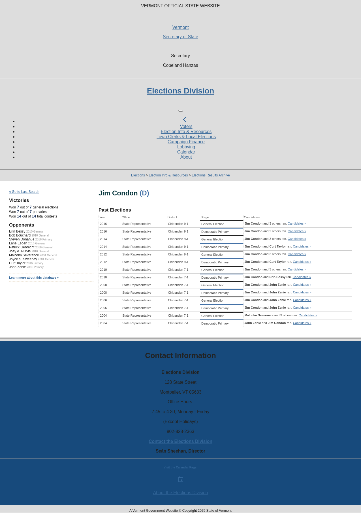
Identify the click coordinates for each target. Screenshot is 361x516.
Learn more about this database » (34, 277)
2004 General (48, 255)
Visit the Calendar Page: (180, 467)
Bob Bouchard (20, 235)
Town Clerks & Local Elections (186, 136)
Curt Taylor (17, 263)
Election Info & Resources (186, 131)
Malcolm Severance (24, 255)
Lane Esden (18, 243)
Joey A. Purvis (20, 251)
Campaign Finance (186, 141)
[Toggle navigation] (180, 111)
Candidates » (297, 223)
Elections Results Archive (211, 175)
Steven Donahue (21, 239)
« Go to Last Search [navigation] (24, 192)
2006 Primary (35, 267)
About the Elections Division (180, 492)
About (186, 157)
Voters (186, 126)
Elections (138, 175)
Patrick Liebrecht (21, 247)
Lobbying (186, 146)
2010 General (35, 231)
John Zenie (17, 267)
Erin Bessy (17, 231)
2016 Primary (43, 239)
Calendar (186, 152)
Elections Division (180, 90)
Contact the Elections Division (180, 441)
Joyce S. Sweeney (23, 259)
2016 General (44, 247)
